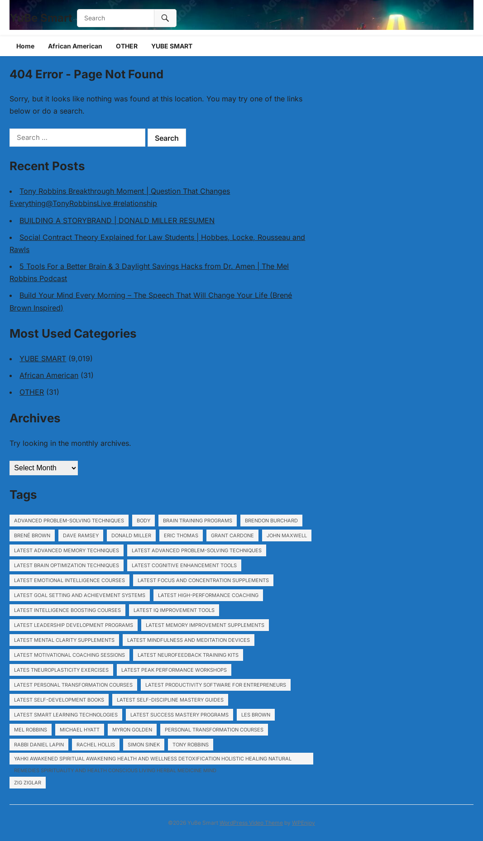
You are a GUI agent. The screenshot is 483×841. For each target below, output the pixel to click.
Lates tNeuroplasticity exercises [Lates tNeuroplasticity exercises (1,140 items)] (61, 670)
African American (75, 46)
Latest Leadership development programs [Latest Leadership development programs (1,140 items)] (73, 625)
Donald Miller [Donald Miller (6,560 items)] (131, 535)
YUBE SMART (171, 46)
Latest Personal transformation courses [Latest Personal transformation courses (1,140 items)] (73, 685)
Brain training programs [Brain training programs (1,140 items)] (197, 520)
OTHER (127, 46)
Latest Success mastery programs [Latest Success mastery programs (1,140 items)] (179, 715)
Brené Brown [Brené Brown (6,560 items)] (32, 535)
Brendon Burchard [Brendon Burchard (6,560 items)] (271, 520)
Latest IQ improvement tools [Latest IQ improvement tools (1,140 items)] (174, 610)
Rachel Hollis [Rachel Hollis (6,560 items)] (96, 744)
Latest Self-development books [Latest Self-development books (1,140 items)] (59, 700)
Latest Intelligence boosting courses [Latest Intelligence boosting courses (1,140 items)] (67, 610)
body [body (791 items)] (143, 520)
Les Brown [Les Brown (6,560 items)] (255, 715)
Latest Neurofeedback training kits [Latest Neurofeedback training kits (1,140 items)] (188, 655)
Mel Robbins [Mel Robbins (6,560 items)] (30, 729)
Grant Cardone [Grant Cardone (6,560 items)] (232, 535)
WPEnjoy (303, 822)
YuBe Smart (41, 17)
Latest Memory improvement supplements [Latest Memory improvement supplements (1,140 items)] (205, 625)
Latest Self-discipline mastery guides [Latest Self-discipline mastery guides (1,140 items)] (170, 700)
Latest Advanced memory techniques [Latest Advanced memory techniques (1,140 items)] (66, 550)
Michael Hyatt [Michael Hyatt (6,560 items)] (80, 729)
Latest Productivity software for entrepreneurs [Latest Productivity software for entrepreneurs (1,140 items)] (215, 685)
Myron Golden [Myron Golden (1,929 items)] (132, 729)
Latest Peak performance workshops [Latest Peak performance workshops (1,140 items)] (174, 670)
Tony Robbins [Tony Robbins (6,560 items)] (190, 744)
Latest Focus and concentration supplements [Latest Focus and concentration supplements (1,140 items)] (203, 580)
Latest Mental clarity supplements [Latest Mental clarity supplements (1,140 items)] (64, 640)
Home (25, 46)
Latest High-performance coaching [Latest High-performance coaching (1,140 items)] (208, 595)
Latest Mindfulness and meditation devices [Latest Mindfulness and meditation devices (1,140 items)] (188, 640)
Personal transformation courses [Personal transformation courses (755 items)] (214, 729)
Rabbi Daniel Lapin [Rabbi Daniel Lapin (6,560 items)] (39, 744)
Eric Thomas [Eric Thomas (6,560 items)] (181, 535)
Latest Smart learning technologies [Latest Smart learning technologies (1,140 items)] (66, 715)
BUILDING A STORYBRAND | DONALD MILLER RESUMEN (117, 220)
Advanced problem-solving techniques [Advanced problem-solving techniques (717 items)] (69, 520)
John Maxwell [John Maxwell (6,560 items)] (287, 535)
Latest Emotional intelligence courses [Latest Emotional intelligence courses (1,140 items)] (69, 580)
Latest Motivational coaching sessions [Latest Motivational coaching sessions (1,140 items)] (69, 655)
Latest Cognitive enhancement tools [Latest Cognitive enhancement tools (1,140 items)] (184, 565)
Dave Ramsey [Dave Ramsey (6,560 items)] (81, 535)
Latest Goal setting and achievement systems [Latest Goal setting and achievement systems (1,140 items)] (79, 595)
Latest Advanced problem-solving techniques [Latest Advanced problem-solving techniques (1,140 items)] (197, 550)
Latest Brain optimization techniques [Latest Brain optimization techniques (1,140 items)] (66, 565)
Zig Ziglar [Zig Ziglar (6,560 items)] (27, 782)
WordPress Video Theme (251, 822)
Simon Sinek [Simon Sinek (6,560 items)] (144, 744)
